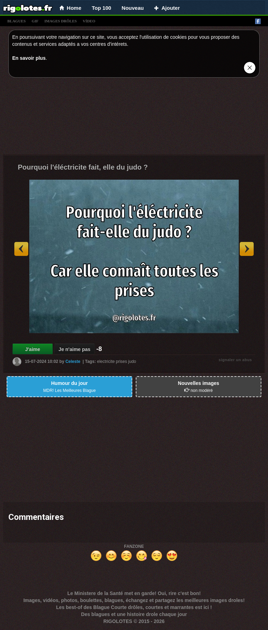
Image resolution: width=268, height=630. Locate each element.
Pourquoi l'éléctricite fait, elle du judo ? (83, 167)
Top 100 (101, 8)
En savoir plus (29, 58)
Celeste (72, 361)
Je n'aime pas (74, 349)
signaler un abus (235, 360)
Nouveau (133, 8)
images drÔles (60, 21)
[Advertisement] (134, 118)
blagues (16, 21)
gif (35, 21)
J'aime (32, 349)
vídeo (89, 21)
